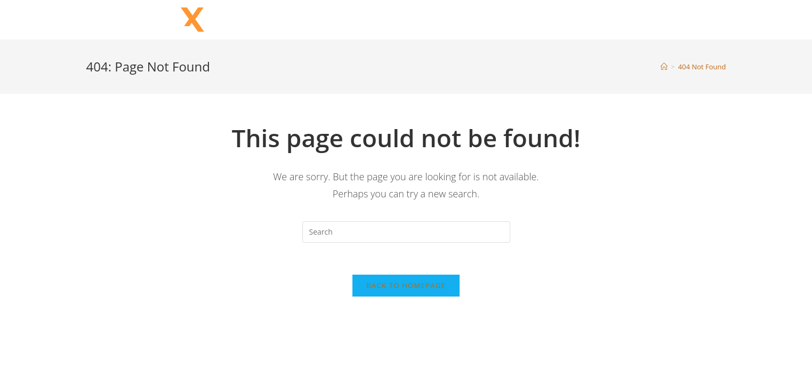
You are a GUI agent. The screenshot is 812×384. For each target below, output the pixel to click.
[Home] (664, 66)
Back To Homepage (406, 285)
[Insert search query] (406, 232)
